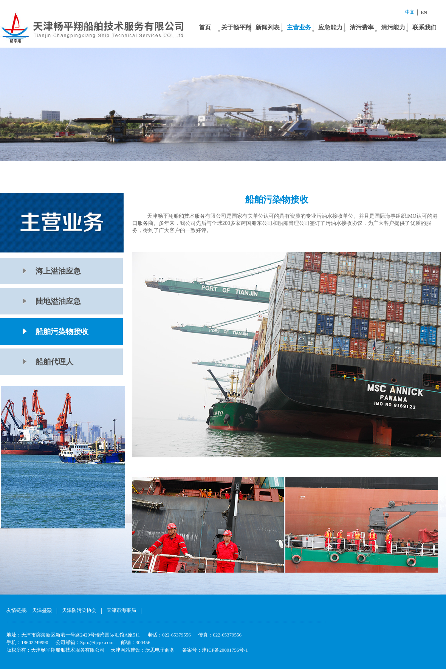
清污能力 (393, 27)
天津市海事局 (121, 610)
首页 (205, 27)
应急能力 (330, 27)
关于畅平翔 (236, 27)
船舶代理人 (54, 362)
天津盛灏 (42, 610)
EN (424, 12)
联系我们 (424, 27)
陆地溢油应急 (58, 301)
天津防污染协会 (79, 610)
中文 (409, 12)
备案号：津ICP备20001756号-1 (215, 650)
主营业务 (299, 27)
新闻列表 (268, 27)
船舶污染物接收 (62, 331)
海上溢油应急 (58, 271)
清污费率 (362, 27)
